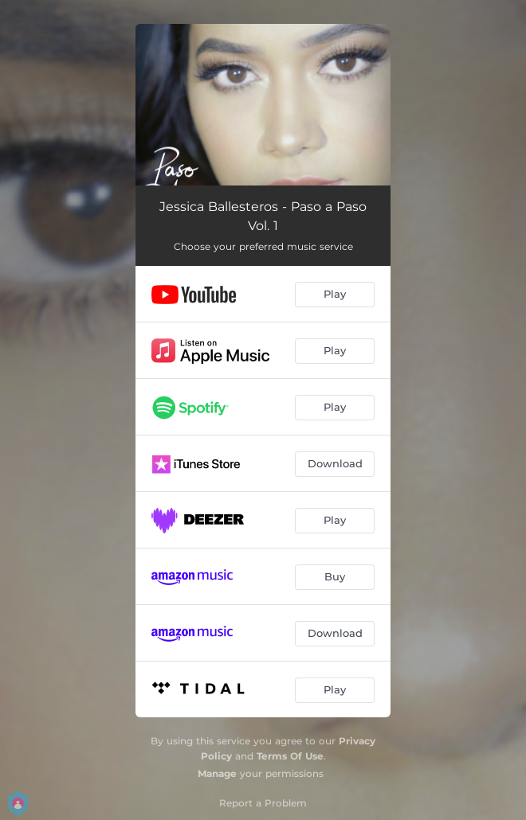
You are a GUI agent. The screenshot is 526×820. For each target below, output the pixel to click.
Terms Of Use (290, 756)
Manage (217, 773)
